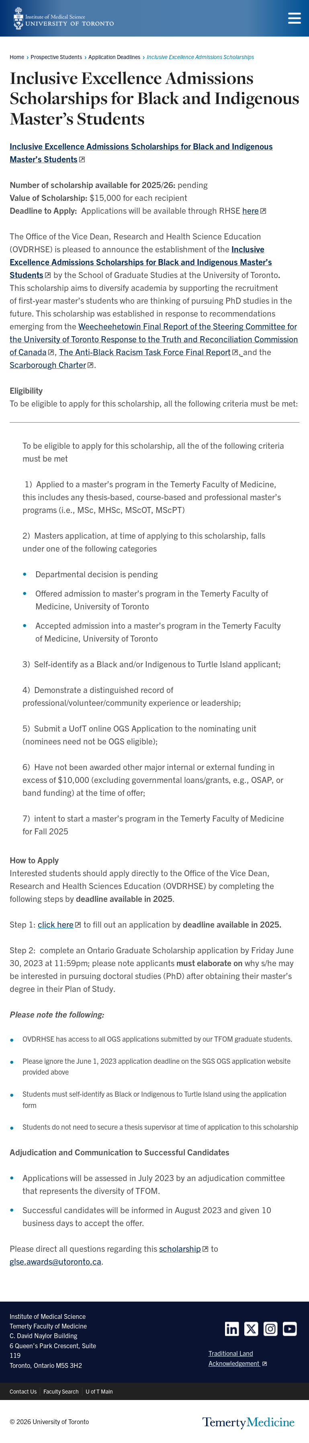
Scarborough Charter (48, 364)
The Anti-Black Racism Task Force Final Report (145, 351)
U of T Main (99, 1391)
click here (56, 924)
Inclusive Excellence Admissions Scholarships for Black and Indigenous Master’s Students (141, 261)
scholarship (180, 1248)
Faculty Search (61, 1391)
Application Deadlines (114, 56)
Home (17, 56)
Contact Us (23, 1391)
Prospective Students (56, 56)
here (250, 210)
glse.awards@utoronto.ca (55, 1261)
